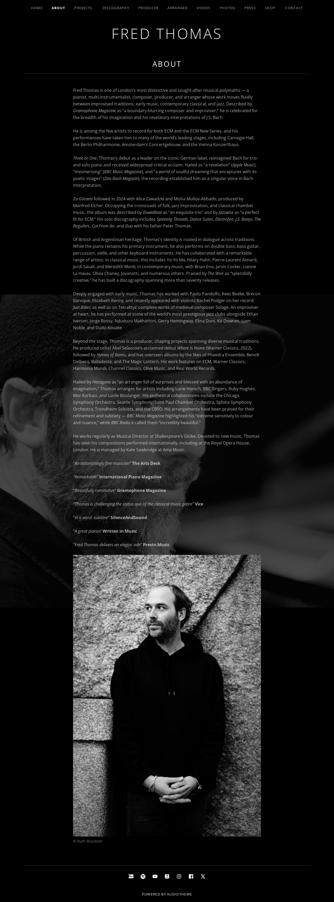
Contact (294, 7)
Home (37, 7)
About (58, 7)
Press (250, 7)
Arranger (177, 7)
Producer (148, 7)
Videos (204, 7)
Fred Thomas (167, 33)
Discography (116, 7)
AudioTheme (179, 894)
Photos (227, 7)
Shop (270, 7)
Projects (83, 7)
